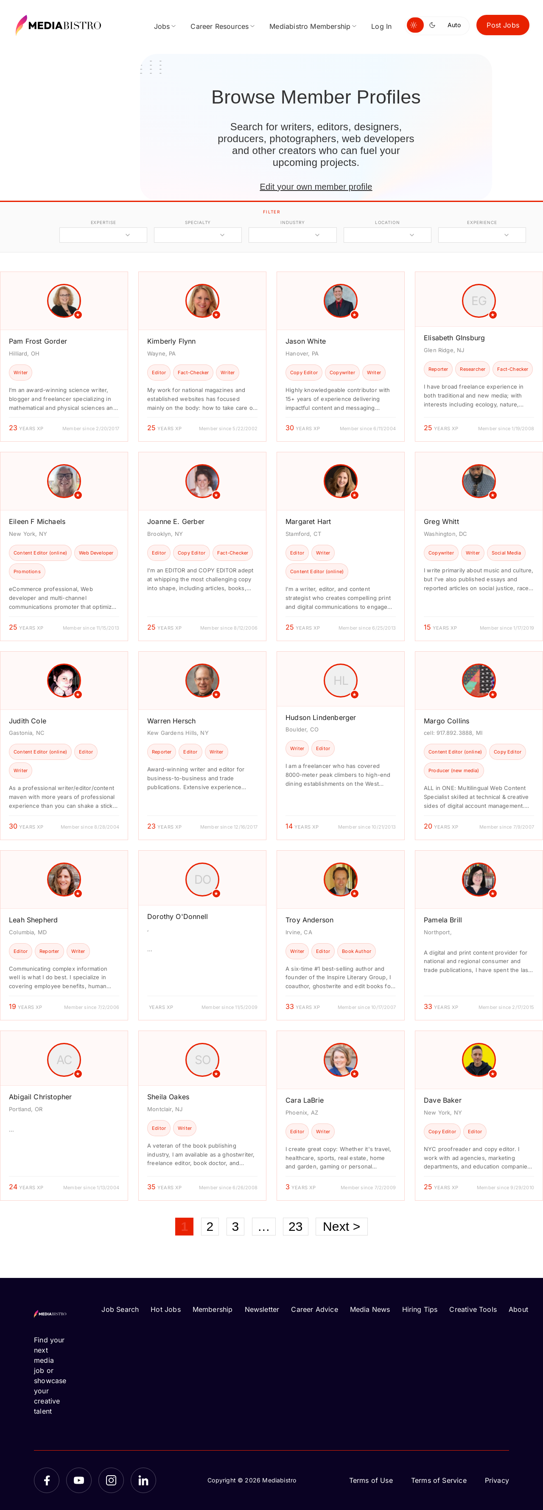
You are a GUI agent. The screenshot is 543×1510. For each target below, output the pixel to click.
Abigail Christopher (40, 1097)
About (518, 1309)
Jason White (305, 341)
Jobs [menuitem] (162, 26)
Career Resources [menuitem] (219, 26)
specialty (198, 222)
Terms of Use (371, 1480)
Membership (213, 1309)
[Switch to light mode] (415, 25)
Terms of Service (439, 1480)
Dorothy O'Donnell (177, 916)
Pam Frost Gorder (38, 341)
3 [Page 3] (235, 1226)
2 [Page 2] (210, 1226)
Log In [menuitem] (381, 26)
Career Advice (314, 1309)
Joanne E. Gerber (175, 521)
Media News (370, 1309)
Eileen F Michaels (37, 521)
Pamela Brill (443, 920)
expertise (103, 222)
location (387, 222)
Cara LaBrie (304, 1100)
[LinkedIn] (143, 1480)
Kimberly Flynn (171, 341)
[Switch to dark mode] (433, 25)
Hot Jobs (165, 1309)
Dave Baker (443, 1100)
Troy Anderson (309, 920)
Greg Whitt (441, 521)
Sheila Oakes (168, 1097)
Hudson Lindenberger (320, 717)
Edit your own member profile (316, 186)
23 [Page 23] (295, 1226)
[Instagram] (111, 1480)
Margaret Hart (308, 521)
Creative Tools (473, 1309)
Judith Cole (27, 721)
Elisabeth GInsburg (454, 337)
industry (292, 222)
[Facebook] (46, 1480)
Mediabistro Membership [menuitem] (309, 26)
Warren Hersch (171, 721)
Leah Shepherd (33, 920)
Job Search (120, 1309)
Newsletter (262, 1309)
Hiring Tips (420, 1309)
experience (482, 222)
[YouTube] (79, 1480)
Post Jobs (503, 25)
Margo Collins (446, 721)
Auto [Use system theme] (454, 24)
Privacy (497, 1480)
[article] (64, 357)
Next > (342, 1226)
